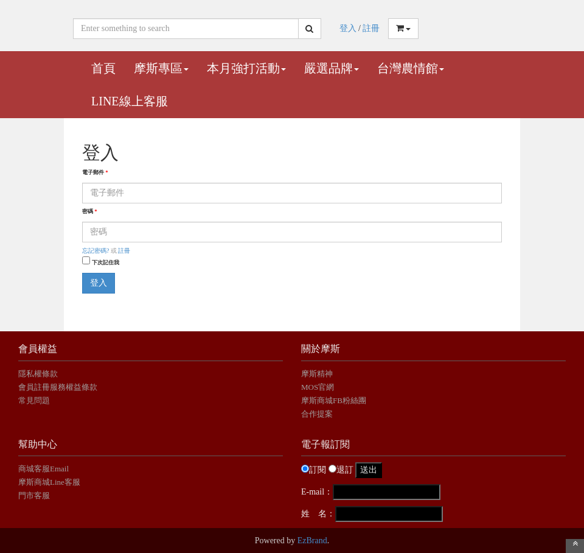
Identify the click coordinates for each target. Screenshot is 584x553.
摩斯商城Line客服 (49, 482)
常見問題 (34, 400)
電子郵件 (95, 172)
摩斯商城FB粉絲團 (333, 400)
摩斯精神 (317, 373)
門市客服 (34, 495)
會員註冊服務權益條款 (57, 387)
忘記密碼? (95, 250)
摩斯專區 (161, 68)
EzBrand (312, 540)
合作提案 (317, 413)
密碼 (89, 211)
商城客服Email (44, 468)
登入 (347, 28)
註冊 (371, 28)
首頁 (103, 68)
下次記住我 (105, 262)
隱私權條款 (38, 373)
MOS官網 (317, 387)
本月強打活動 (246, 68)
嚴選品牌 (331, 68)
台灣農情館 (410, 68)
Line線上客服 (129, 101)
